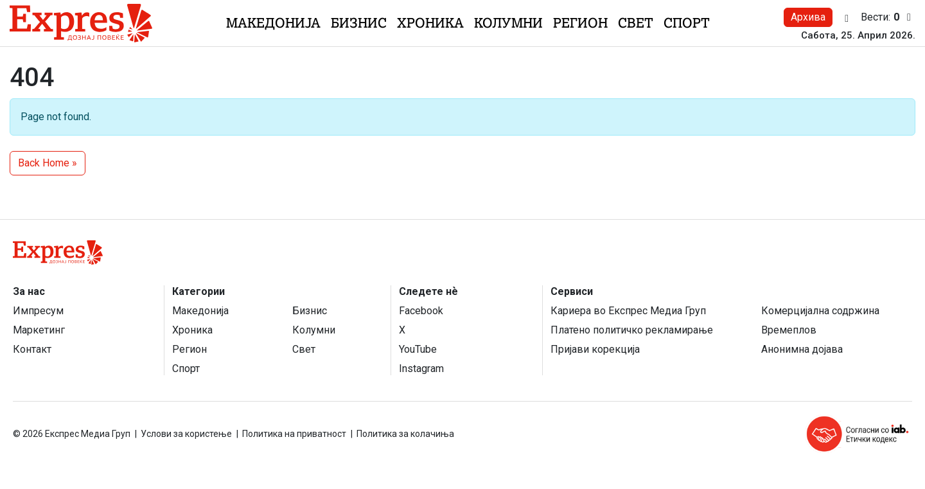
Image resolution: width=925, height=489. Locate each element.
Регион (580, 23)
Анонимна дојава (802, 349)
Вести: (888, 17)
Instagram (421, 368)
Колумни (508, 23)
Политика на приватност (294, 434)
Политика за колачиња (405, 434)
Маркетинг (39, 330)
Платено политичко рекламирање (632, 330)
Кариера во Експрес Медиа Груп (628, 311)
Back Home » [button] (47, 163)
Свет (635, 23)
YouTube (418, 349)
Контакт (32, 349)
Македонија (273, 23)
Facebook (421, 311)
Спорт (687, 23)
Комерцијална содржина (820, 311)
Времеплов (788, 330)
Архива (808, 17)
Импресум (38, 311)
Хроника (430, 23)
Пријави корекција (595, 349)
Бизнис (359, 23)
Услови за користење (186, 434)
